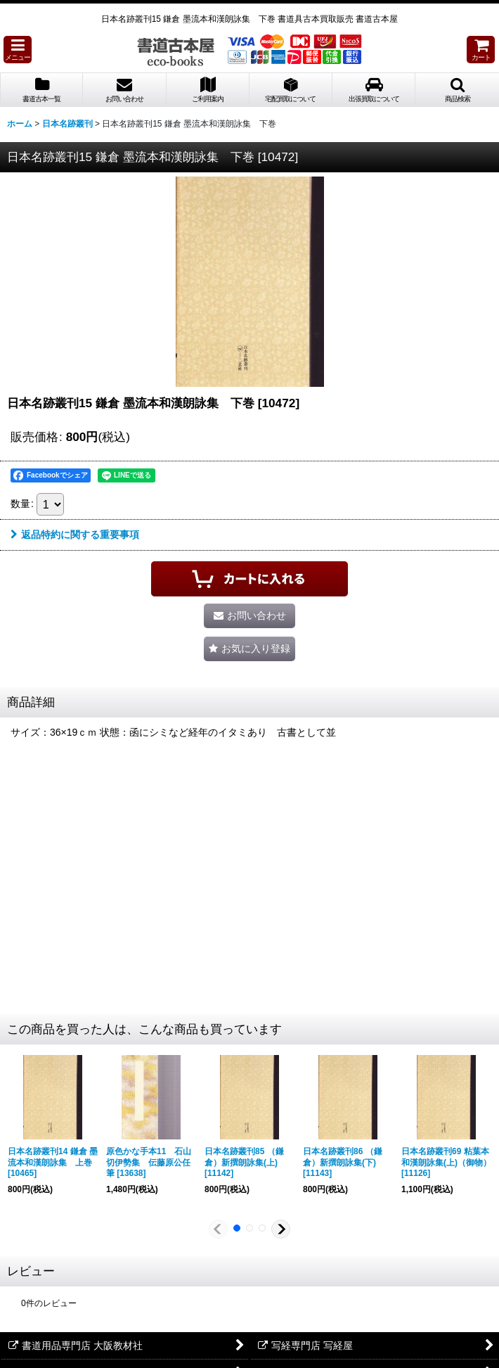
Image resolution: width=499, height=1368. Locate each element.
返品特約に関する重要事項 (75, 534)
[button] (18, 49)
